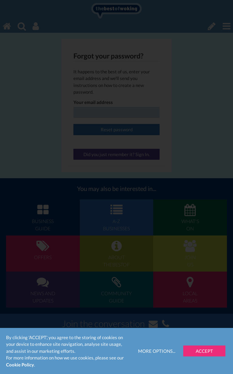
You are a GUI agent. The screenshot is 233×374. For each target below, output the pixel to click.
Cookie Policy (20, 364)
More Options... (156, 351)
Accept (204, 351)
